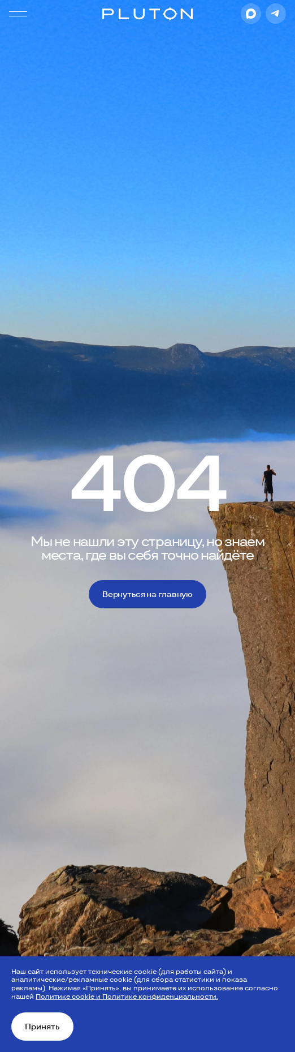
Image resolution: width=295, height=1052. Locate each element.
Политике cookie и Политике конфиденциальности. (127, 996)
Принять (42, 1026)
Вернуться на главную (147, 594)
